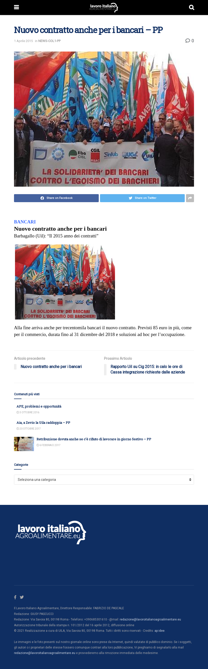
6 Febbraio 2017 (48, 445)
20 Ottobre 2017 (28, 428)
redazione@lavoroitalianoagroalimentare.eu (150, 619)
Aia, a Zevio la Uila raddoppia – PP (43, 422)
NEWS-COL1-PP (49, 41)
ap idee (159, 630)
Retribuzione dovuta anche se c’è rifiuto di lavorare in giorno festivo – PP (93, 439)
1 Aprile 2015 (23, 41)
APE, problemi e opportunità (38, 406)
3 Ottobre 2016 (27, 412)
